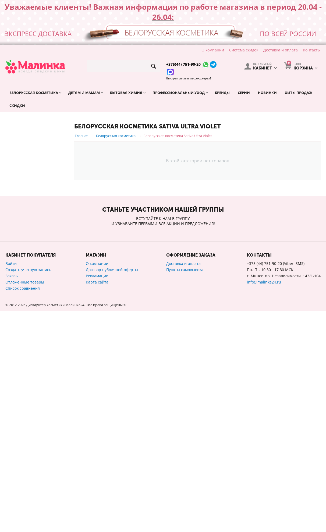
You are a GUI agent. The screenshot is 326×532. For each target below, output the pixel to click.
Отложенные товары (24, 503)
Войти (11, 484)
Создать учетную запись (28, 491)
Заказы (12, 497)
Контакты (312, 49)
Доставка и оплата (280, 49)
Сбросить (57, 393)
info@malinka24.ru (264, 503)
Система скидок (243, 49)
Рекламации (97, 497)
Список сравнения (22, 509)
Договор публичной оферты (112, 491)
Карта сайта (97, 503)
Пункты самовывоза (184, 491)
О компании (212, 49)
